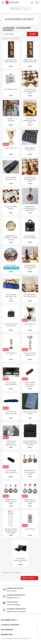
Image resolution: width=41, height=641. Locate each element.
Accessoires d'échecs (19, 19)
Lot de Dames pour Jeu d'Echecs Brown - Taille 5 (30, 179)
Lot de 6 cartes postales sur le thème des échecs (11, 443)
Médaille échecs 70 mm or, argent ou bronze (30, 472)
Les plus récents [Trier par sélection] (14, 34)
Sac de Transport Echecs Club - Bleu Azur (11, 296)
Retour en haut (29, 578)
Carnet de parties (30, 529)
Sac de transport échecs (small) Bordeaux (30, 384)
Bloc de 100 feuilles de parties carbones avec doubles (11, 531)
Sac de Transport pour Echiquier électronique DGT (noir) (30, 443)
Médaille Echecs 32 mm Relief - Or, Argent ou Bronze (11, 237)
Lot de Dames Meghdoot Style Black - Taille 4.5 (30, 120)
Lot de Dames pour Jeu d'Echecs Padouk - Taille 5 (30, 91)
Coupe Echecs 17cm (11, 148)
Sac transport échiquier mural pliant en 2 (20, 560)
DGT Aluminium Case (11, 89)
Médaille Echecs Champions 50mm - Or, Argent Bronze (30, 208)
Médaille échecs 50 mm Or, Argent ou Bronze (11, 501)
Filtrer (32, 34)
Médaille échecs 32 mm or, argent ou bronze (30, 501)
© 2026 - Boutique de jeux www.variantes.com (16, 638)
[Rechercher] (20, 8)
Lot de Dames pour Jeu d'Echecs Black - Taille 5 (30, 267)
